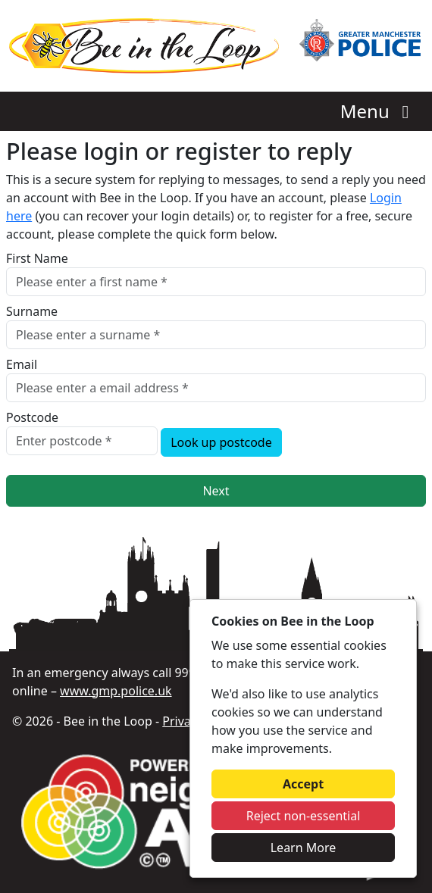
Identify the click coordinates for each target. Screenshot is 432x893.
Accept (303, 784)
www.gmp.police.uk (116, 690)
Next (215, 490)
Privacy (182, 721)
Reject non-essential (303, 815)
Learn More (304, 847)
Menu (378, 110)
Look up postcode (221, 442)
